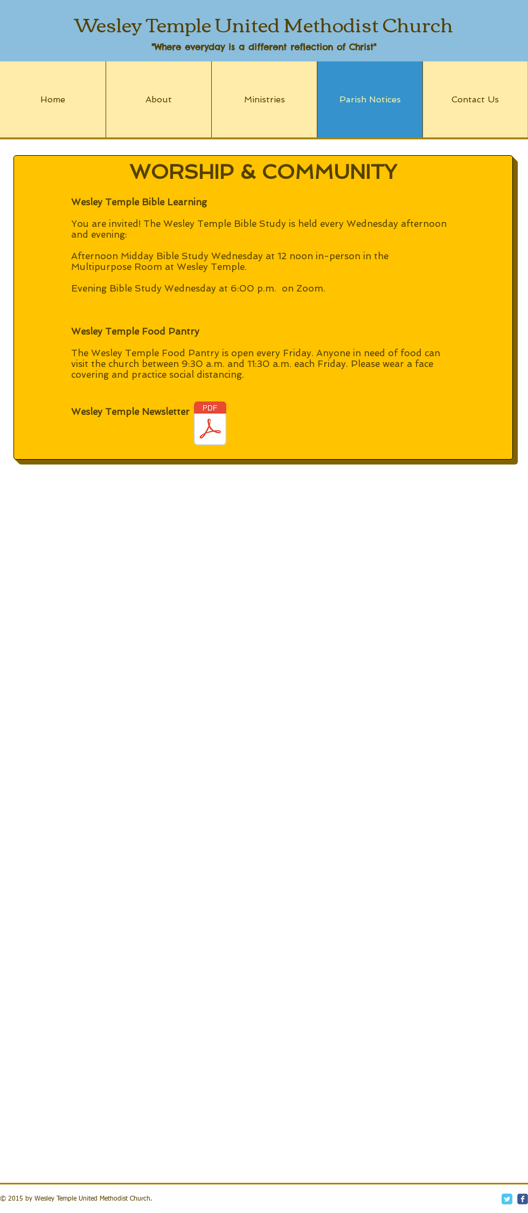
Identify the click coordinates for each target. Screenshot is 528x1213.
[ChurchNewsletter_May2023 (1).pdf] (210, 425)
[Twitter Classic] (507, 1199)
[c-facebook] (522, 1199)
